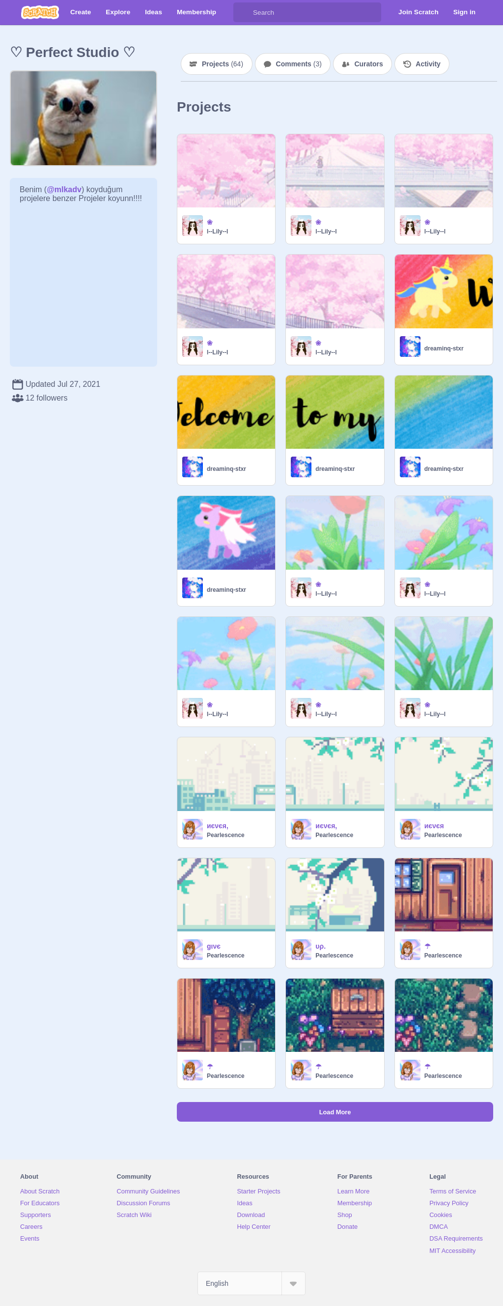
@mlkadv (64, 189)
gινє (214, 946)
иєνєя (434, 826)
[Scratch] (40, 12)
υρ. (320, 946)
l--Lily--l (217, 231)
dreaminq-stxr (444, 348)
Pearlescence (226, 835)
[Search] (243, 12)
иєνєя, (217, 826)
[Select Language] (251, 1283)
